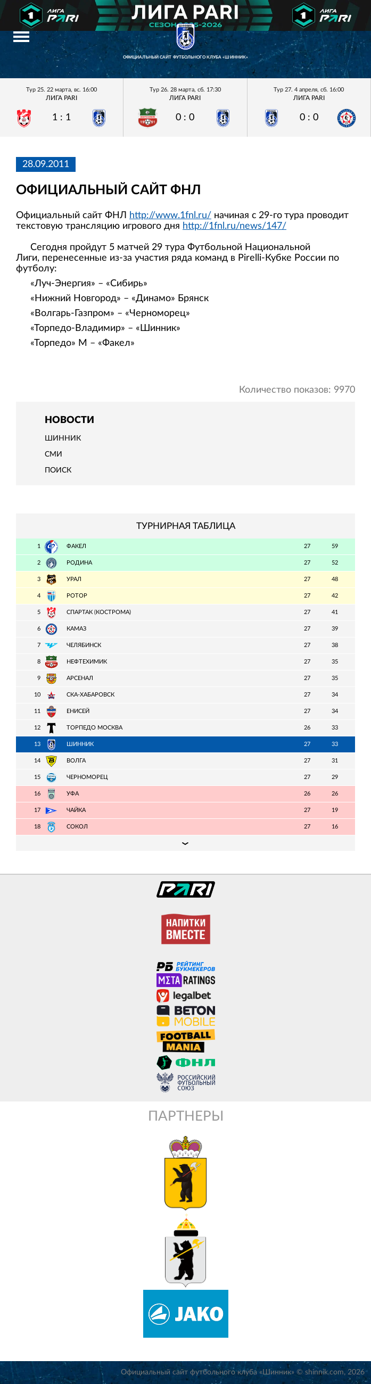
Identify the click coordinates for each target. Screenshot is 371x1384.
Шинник (63, 438)
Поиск (58, 470)
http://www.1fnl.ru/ (170, 215)
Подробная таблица (185, 843)
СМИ (53, 454)
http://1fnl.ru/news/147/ (234, 226)
